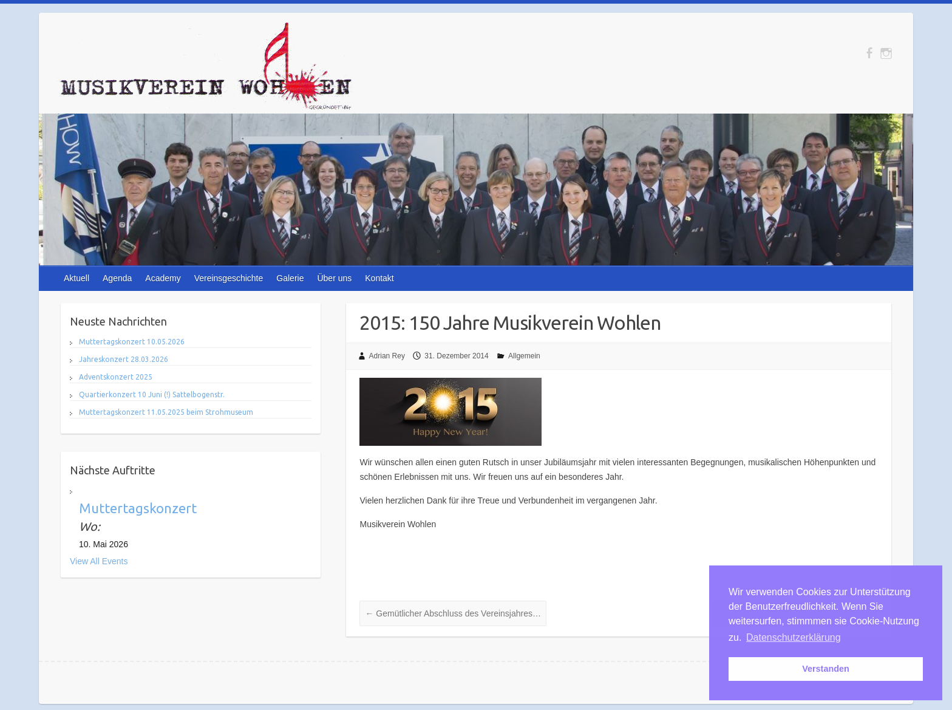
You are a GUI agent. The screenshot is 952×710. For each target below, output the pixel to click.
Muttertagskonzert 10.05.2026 (132, 342)
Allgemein (524, 356)
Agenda (117, 278)
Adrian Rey (387, 356)
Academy (162, 278)
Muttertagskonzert (138, 508)
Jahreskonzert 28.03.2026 (123, 359)
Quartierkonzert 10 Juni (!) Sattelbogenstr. (152, 394)
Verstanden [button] (825, 669)
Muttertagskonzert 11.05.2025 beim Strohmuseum (166, 412)
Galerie (290, 278)
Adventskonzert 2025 (115, 377)
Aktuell (76, 278)
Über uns (334, 278)
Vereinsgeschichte (229, 278)
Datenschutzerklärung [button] (793, 637)
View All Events (98, 561)
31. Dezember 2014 (456, 356)
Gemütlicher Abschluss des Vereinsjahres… (452, 613)
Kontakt (379, 278)
